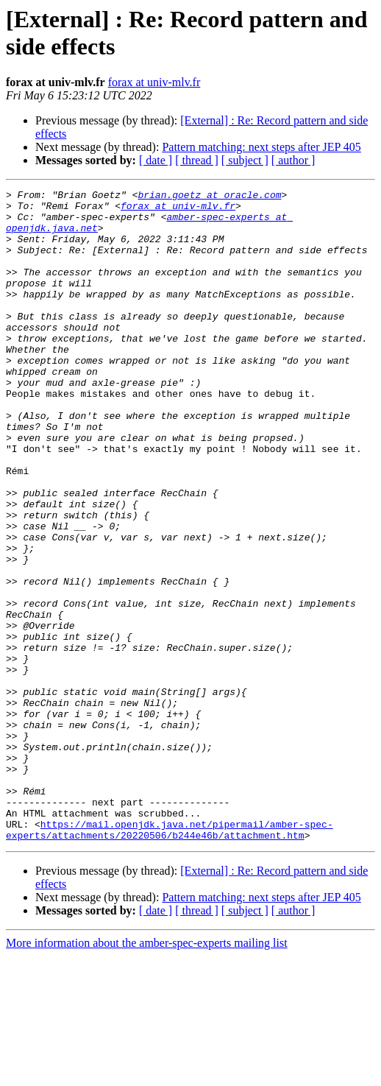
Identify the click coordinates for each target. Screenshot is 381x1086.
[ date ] (155, 160)
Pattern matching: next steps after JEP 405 (261, 147)
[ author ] (293, 160)
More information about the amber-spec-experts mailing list (147, 1073)
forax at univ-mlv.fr (154, 82)
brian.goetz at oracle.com (209, 196)
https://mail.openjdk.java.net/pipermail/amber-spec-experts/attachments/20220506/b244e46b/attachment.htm (169, 958)
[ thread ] (196, 160)
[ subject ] (244, 160)
